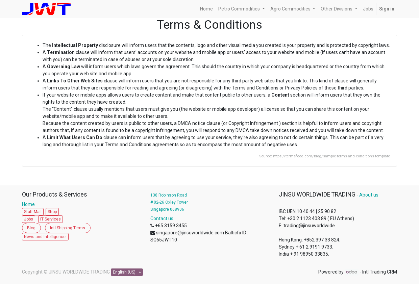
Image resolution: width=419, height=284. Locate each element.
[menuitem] (206, 9)
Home (30, 204)
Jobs (28, 219)
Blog (31, 228)
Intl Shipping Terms (67, 228)
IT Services (50, 219)
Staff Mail (33, 211)
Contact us (161, 218)
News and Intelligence (45, 236)
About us (368, 195)
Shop (52, 211)
